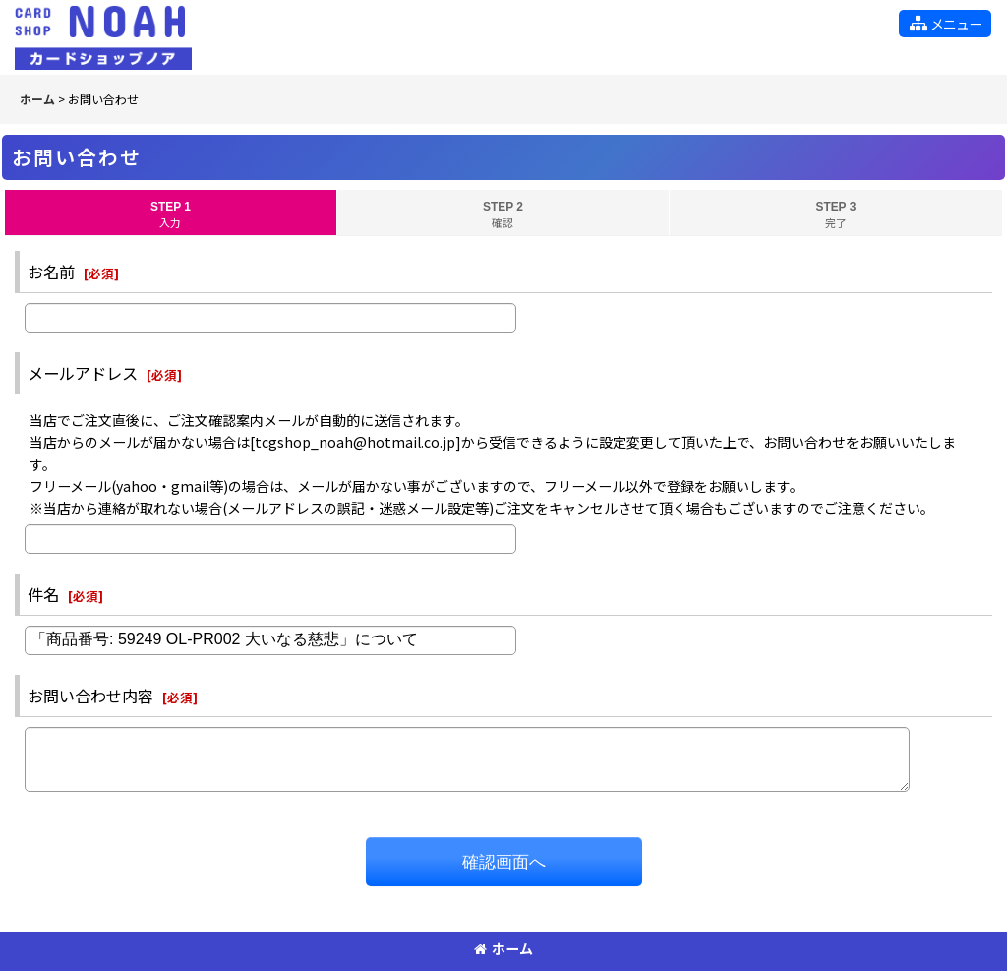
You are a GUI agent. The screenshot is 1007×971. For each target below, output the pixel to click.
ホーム (503, 948)
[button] (945, 23)
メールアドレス (83, 373)
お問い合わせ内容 (90, 695)
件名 (43, 594)
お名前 (51, 271)
